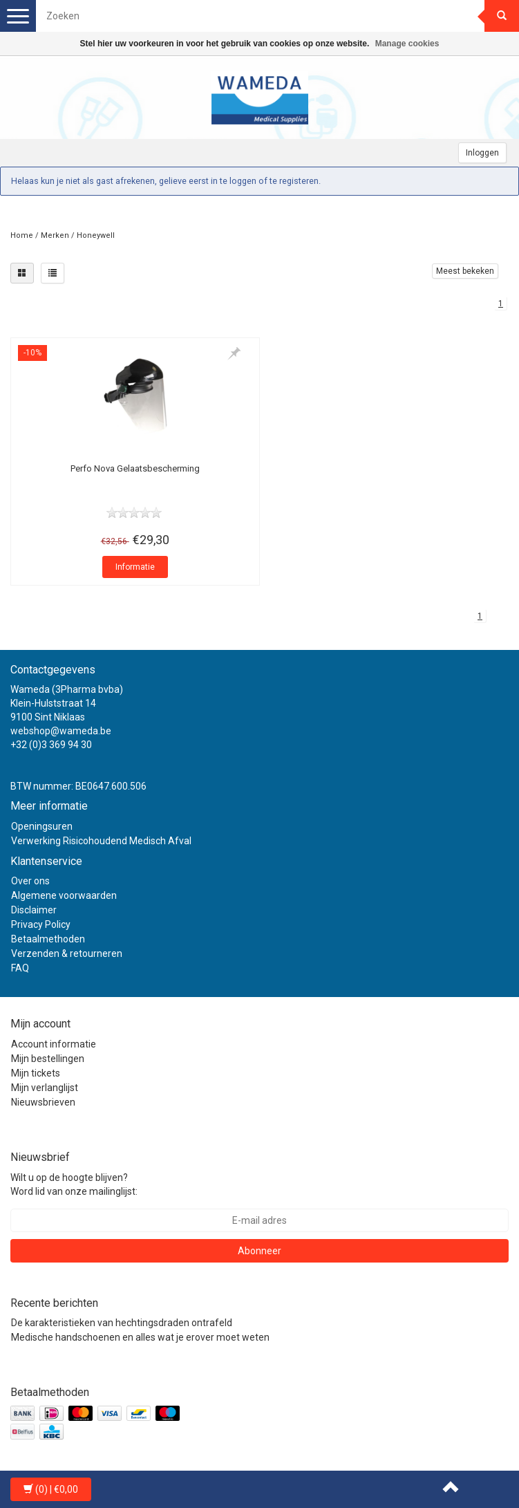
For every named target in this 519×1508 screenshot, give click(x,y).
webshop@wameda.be (60, 730)
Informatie (135, 567)
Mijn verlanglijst (44, 1087)
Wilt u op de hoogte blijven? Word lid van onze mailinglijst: (74, 1184)
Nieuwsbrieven (43, 1102)
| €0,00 (50, 1489)
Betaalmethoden (48, 938)
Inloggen (482, 153)
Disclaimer (34, 909)
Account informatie (53, 1044)
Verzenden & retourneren (66, 953)
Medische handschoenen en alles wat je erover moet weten (140, 1337)
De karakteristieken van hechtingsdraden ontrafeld (121, 1322)
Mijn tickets (35, 1073)
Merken (55, 235)
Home (21, 235)
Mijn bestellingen (47, 1058)
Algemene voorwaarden (64, 895)
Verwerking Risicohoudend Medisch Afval (101, 840)
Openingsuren (42, 826)
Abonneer (259, 1250)
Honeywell (96, 235)
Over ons (30, 880)
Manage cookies (407, 43)
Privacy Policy (40, 924)
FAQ (20, 968)
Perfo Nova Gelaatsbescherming (135, 468)
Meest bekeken (465, 271)
